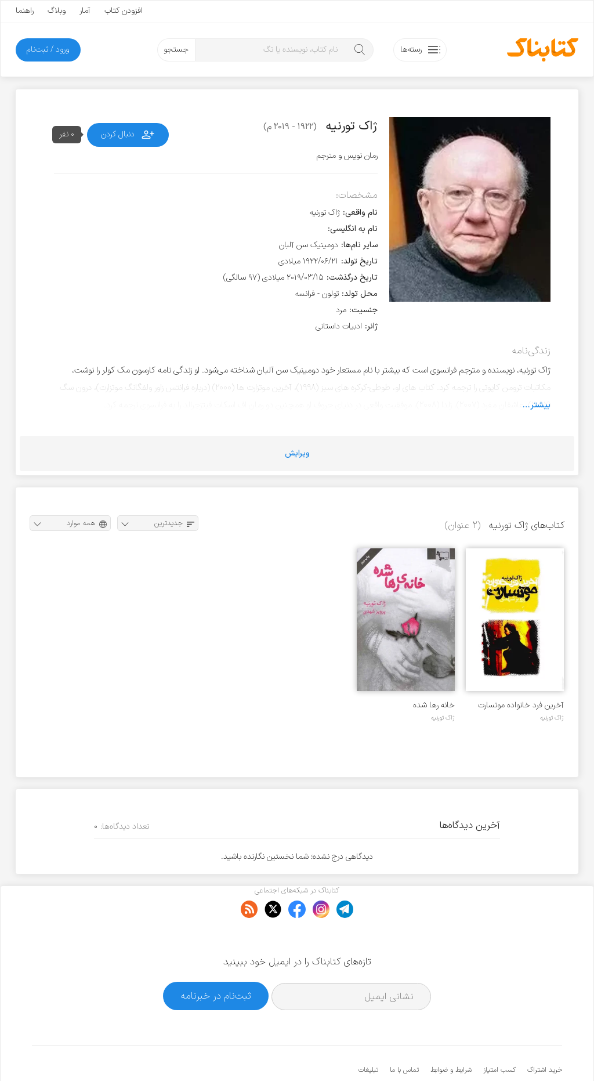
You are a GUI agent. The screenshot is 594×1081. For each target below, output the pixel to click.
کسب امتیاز (499, 1034)
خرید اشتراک (544, 1034)
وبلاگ (57, 11)
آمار (84, 11)
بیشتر (540, 405)
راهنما (25, 11)
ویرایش (297, 453)
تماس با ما (404, 1034)
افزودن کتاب (123, 11)
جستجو (176, 50)
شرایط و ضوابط (451, 1034)
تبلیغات (368, 1034)
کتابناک (501, 1053)
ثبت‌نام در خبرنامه (216, 960)
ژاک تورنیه (552, 717)
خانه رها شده (434, 705)
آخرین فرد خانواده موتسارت (521, 705)
